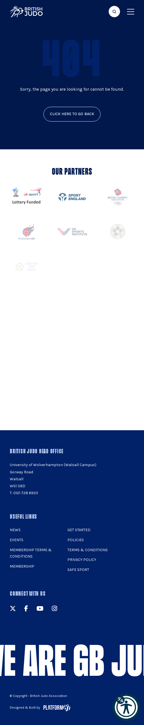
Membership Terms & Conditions (31, 553)
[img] (26, 11)
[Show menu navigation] (130, 11)
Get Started (79, 530)
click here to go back (72, 114)
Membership (22, 566)
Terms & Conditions (87, 550)
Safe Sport (78, 569)
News (15, 530)
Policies (75, 540)
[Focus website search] (114, 11)
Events (16, 540)
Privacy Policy (81, 559)
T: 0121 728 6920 (24, 493)
